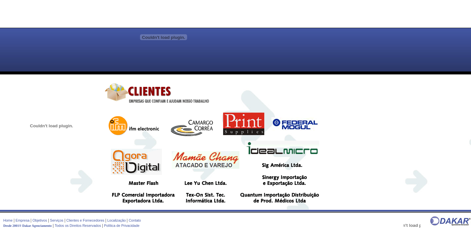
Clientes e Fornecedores (85, 220)
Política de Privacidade (121, 225)
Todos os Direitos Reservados (78, 225)
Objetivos (39, 220)
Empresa (23, 220)
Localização (116, 220)
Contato (135, 220)
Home (7, 220)
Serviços (56, 220)
